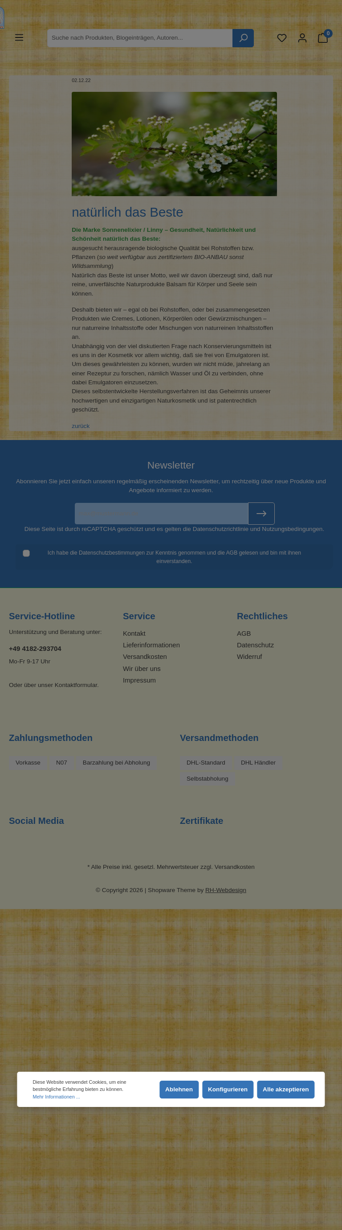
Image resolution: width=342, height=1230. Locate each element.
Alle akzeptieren (286, 1089)
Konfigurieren (228, 1089)
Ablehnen (179, 1089)
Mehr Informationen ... (56, 1096)
